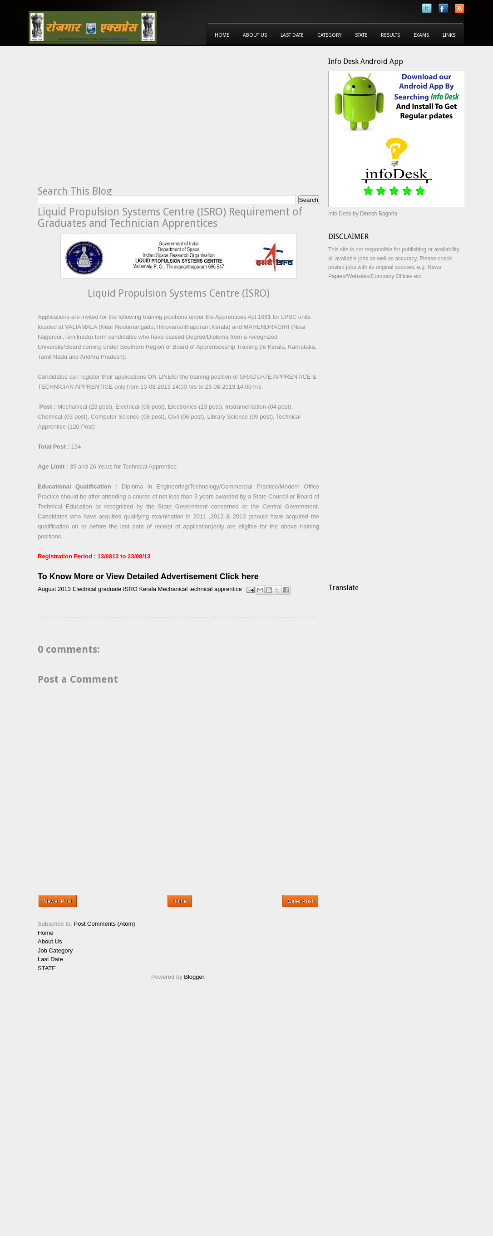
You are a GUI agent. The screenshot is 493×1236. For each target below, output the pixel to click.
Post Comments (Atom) (104, 923)
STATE (47, 968)
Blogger (194, 976)
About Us (255, 35)
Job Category (55, 950)
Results (390, 35)
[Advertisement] (114, 120)
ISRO (130, 589)
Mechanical (173, 589)
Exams (421, 35)
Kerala (147, 589)
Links (449, 35)
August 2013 (54, 589)
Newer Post (58, 901)
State (361, 35)
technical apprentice (215, 589)
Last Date (292, 35)
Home (222, 35)
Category (329, 35)
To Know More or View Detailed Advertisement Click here (148, 576)
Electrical (85, 589)
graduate (109, 589)
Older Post (300, 901)
